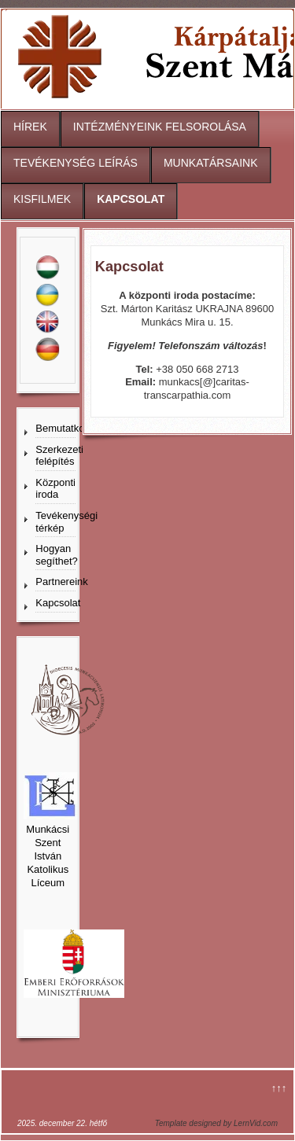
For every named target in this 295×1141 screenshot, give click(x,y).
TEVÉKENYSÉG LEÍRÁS (75, 162)
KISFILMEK (42, 199)
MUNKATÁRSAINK (211, 162)
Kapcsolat (55, 603)
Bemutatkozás (55, 428)
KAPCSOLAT (130, 199)
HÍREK (30, 126)
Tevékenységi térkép (55, 522)
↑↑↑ (279, 1088)
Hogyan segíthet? (55, 555)
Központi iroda (55, 489)
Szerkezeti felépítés (55, 456)
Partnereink (55, 581)
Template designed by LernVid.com (216, 1123)
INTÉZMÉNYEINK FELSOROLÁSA (159, 126)
